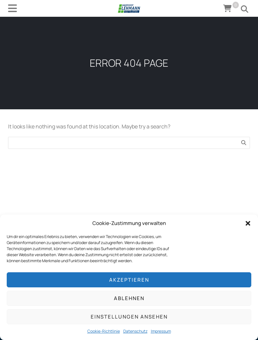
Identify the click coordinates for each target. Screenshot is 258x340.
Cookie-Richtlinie (103, 331)
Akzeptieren (129, 279)
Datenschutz (135, 331)
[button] (248, 223)
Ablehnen (129, 298)
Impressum (161, 331)
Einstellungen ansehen (129, 316)
